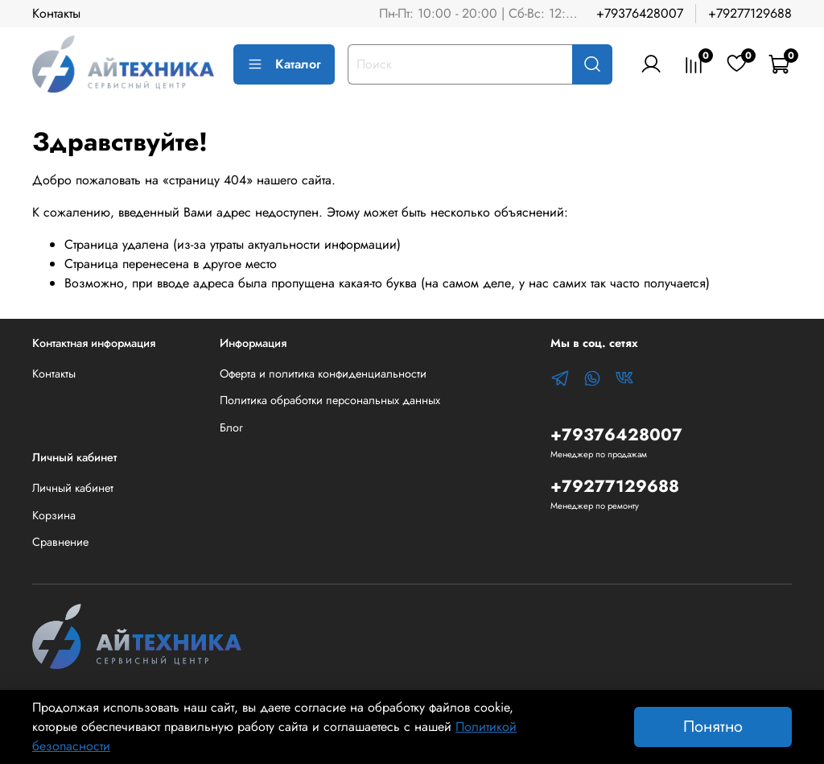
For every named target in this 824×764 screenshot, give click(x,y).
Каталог (284, 64)
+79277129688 (750, 13)
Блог (231, 427)
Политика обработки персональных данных (330, 400)
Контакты (56, 13)
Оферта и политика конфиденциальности (323, 373)
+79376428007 (639, 13)
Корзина (54, 515)
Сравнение (60, 542)
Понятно (713, 726)
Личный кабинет (72, 488)
